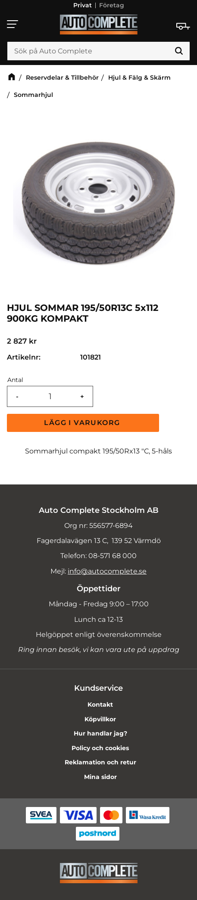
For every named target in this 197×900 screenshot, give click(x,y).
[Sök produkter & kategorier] (98, 51)
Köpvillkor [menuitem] (100, 719)
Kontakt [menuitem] (100, 704)
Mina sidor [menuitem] (100, 777)
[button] (13, 24)
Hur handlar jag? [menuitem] (100, 733)
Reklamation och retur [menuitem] (100, 762)
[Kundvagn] (183, 26)
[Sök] (179, 51)
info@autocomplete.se (107, 571)
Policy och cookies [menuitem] (100, 748)
